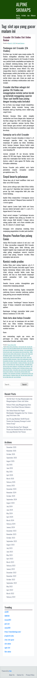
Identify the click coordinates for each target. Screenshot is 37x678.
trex (10, 671)
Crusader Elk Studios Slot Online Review (17, 38)
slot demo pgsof (16, 368)
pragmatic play (9, 636)
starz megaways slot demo (14, 373)
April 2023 (10, 558)
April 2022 (10, 590)
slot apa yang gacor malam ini (10, 366)
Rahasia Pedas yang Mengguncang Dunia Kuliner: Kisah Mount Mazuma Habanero (19, 405)
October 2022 (11, 579)
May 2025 (10, 471)
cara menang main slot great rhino (21, 352)
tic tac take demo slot (8, 377)
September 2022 (12, 583)
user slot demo (17, 377)
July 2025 (9, 464)
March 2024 (10, 520)
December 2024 (11, 489)
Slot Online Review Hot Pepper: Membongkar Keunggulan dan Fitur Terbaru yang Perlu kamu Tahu (19, 413)
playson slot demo (20, 364)
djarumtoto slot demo (8, 361)
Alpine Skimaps (23, 7)
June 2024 (10, 510)
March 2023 (10, 562)
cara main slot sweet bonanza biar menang (13, 350)
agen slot (7, 647)
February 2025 (11, 482)
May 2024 (10, 513)
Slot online (8, 651)
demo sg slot (24, 354)
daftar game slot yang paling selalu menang (18, 353)
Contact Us (20, 675)
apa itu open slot (22, 346)
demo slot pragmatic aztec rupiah (18, 357)
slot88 (6, 612)
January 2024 (11, 527)
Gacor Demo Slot (12, 345)
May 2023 (10, 555)
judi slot (7, 624)
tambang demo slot (15, 375)
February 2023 (11, 565)
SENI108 (7, 616)
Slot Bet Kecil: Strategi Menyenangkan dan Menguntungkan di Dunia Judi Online (19, 400)
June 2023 (10, 551)
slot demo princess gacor (26, 368)
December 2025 (11, 447)
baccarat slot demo (27, 348)
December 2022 (11, 572)
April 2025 (10, 475)
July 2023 (9, 548)
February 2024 (11, 524)
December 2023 (11, 531)
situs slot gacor (9, 640)
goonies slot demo (22, 363)
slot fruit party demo (8, 370)
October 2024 (11, 496)
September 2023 (12, 541)
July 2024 (10, 506)
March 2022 (10, 593)
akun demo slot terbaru (12, 346)
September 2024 (12, 499)
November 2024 (11, 492)
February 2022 (11, 597)
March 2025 (10, 478)
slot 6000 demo (28, 364)
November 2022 (11, 576)
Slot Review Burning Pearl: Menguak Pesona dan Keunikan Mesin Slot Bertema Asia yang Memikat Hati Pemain (19, 429)
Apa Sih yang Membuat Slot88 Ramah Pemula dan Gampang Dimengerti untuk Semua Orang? (19, 421)
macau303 (8, 620)
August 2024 (11, 503)
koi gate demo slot (10, 364)
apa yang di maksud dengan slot (14, 348)
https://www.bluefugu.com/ (13, 632)
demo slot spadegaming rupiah (24, 359)
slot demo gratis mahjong (24, 366)
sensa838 (7, 628)
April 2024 (10, 517)
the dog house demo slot (27, 375)
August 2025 (10, 461)
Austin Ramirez (20, 43)
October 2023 (11, 538)
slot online (8, 643)
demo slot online (17, 355)
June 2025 (10, 468)
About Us (12, 675)
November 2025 (11, 451)
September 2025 (12, 458)
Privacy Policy (30, 675)
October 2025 (11, 454)
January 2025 (11, 485)
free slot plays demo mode (20, 361)
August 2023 (10, 545)
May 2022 (10, 586)
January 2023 (11, 569)
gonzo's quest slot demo (12, 363)
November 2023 (11, 534)
